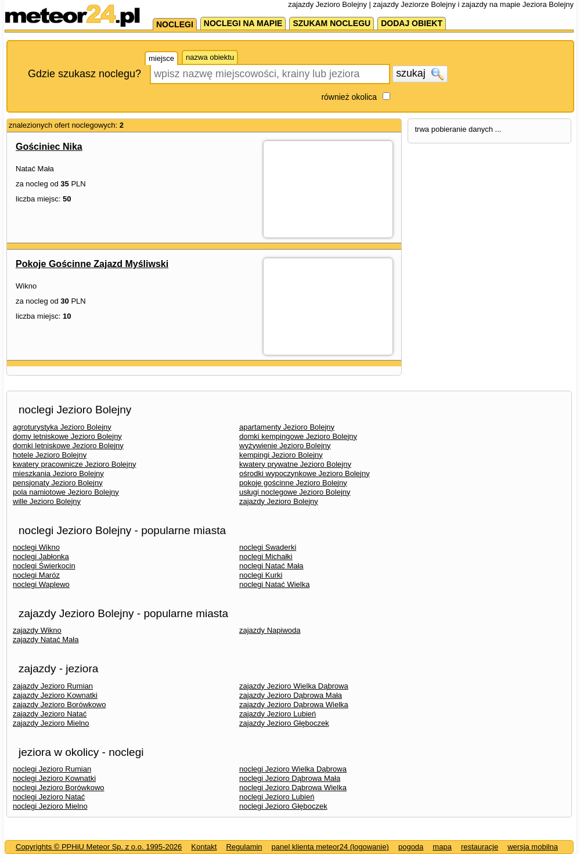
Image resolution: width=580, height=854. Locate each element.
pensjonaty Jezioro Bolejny (58, 482)
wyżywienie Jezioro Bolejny (285, 445)
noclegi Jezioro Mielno (50, 806)
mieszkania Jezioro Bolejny (58, 473)
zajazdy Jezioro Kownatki (55, 695)
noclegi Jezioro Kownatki (54, 778)
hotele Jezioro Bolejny (50, 455)
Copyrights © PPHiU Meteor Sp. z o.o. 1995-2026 (99, 846)
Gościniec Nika (49, 147)
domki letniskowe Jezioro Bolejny (68, 445)
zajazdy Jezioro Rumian (53, 686)
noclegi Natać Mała (271, 565)
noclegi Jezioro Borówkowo (59, 787)
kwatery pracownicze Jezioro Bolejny (74, 464)
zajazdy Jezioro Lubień (277, 713)
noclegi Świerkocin (44, 565)
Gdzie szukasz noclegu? (84, 74)
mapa (442, 846)
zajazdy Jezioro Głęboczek (284, 723)
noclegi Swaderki (267, 547)
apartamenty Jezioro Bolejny (286, 427)
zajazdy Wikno (37, 630)
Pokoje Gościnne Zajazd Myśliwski (92, 264)
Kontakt (204, 846)
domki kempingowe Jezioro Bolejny (298, 436)
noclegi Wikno (36, 547)
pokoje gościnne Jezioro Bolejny (293, 482)
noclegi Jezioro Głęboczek (283, 806)
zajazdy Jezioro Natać (50, 713)
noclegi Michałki (266, 556)
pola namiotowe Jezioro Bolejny (66, 492)
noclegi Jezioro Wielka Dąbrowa (293, 769)
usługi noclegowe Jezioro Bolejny (295, 492)
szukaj (420, 73)
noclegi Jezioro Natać (49, 796)
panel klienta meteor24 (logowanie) (330, 846)
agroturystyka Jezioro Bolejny (62, 427)
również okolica (349, 97)
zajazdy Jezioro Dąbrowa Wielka (293, 704)
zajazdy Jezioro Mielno (51, 723)
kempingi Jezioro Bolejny (281, 455)
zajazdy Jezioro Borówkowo (59, 704)
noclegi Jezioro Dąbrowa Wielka (293, 787)
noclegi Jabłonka (41, 556)
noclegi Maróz (36, 575)
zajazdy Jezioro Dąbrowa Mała (290, 695)
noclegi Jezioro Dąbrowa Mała (289, 778)
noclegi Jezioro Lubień (276, 796)
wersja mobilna (532, 846)
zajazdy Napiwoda (270, 630)
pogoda (410, 846)
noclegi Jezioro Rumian (52, 769)
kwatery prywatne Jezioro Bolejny (295, 464)
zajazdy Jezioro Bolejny (278, 501)
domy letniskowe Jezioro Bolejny (67, 436)
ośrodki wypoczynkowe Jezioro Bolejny (304, 473)
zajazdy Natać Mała (45, 639)
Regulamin (244, 846)
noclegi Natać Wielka (274, 584)
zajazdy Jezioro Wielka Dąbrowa (293, 686)
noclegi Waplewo (41, 584)
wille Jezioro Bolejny (47, 501)
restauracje (479, 846)
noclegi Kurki (260, 575)
